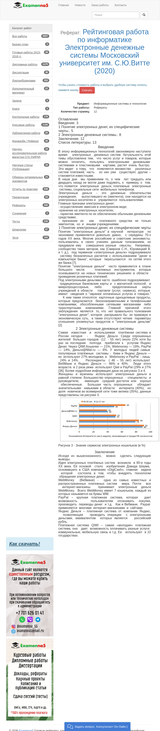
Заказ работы (100, 5)
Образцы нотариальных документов (30, 179)
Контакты (121, 5)
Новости (80, 5)
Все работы (30, 36)
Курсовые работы (30, 124)
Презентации (30, 197)
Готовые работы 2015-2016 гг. (30, 54)
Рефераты (30, 205)
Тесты (30, 221)
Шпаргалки (30, 229)
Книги (30, 108)
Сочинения (30, 213)
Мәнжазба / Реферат (30, 141)
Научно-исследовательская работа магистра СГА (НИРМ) (30, 153)
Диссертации (30, 72)
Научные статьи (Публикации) (30, 167)
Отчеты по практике (30, 189)
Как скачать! (24, 543)
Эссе (30, 237)
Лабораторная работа (30, 133)
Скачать (87, 90)
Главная (63, 5)
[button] (97, 726)
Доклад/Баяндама (30, 80)
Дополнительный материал (30, 90)
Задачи (30, 100)
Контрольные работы (30, 116)
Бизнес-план (30, 44)
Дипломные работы (30, 64)
